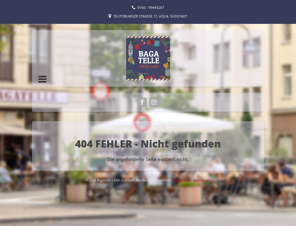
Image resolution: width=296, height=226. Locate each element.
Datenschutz (181, 180)
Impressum (202, 180)
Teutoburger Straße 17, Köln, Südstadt (150, 16)
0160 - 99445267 (150, 7)
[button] (42, 79)
